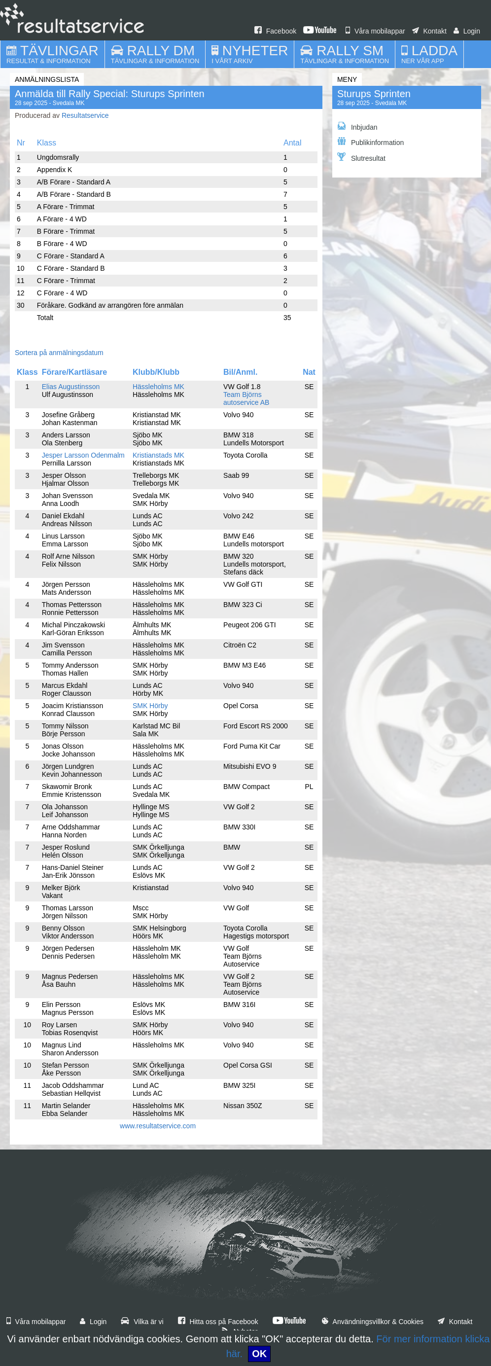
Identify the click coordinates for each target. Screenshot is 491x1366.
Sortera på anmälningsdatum (59, 353)
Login (467, 31)
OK (259, 1353)
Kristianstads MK (158, 455)
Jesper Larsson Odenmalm (83, 455)
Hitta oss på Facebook (218, 1322)
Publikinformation (370, 141)
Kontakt (429, 31)
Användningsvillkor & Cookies (372, 1322)
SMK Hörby (150, 706)
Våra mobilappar (375, 31)
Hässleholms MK (158, 387)
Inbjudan (357, 126)
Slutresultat (361, 157)
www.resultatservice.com (158, 1126)
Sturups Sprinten (374, 93)
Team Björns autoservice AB (246, 398)
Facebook (275, 31)
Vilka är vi (142, 1322)
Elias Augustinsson (71, 387)
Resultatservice (85, 115)
